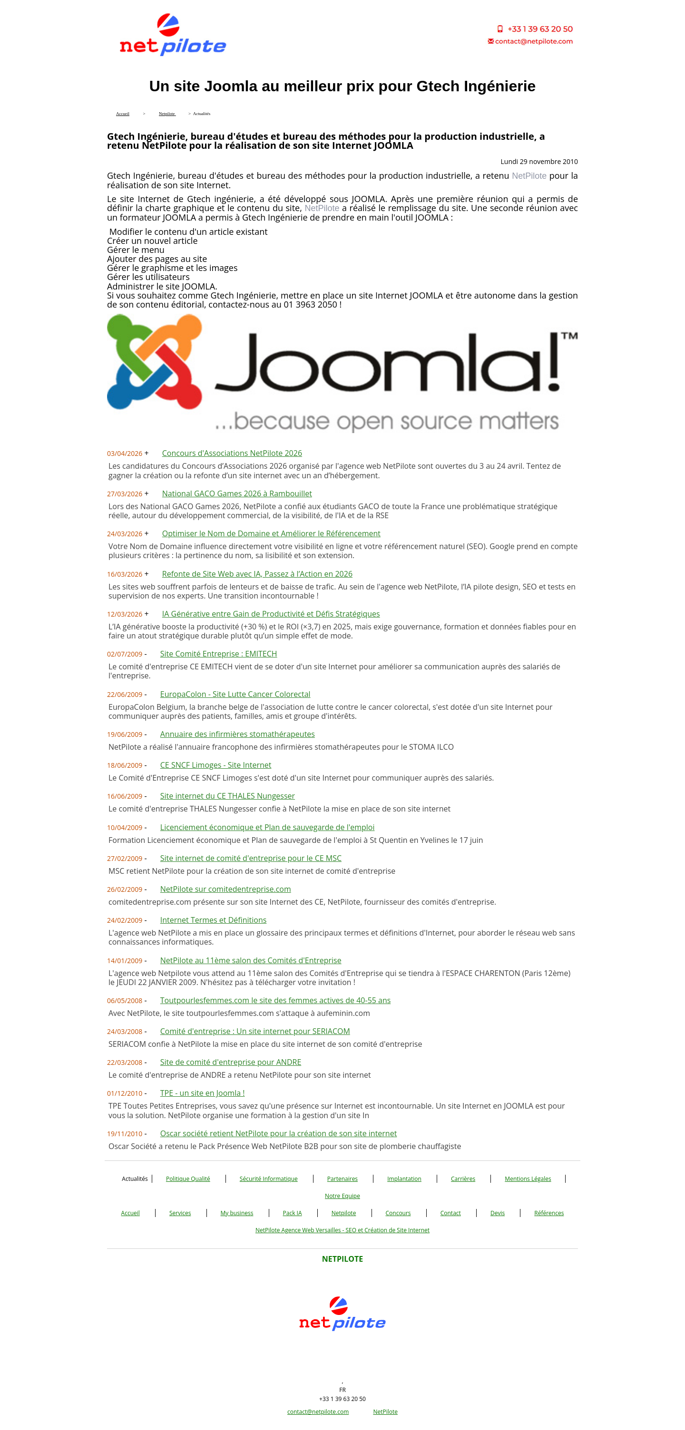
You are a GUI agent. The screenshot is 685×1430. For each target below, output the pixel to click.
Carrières (463, 1179)
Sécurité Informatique (269, 1179)
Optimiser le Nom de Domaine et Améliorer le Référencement (271, 533)
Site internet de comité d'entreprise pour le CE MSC (251, 858)
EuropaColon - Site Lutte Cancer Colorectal (235, 694)
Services (180, 1213)
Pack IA (292, 1213)
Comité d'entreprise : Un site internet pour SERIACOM (255, 1031)
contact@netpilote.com (318, 1412)
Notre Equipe (342, 1196)
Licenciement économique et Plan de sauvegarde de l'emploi (267, 827)
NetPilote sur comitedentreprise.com (225, 889)
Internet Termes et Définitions (213, 920)
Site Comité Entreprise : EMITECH (218, 653)
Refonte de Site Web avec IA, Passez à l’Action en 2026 (257, 574)
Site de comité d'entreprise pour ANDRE (230, 1062)
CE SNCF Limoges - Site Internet (216, 765)
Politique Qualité (188, 1179)
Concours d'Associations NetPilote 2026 (232, 453)
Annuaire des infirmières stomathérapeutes (237, 734)
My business (237, 1213)
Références (549, 1213)
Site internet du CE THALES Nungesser (227, 796)
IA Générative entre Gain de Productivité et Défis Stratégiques (271, 614)
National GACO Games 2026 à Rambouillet (237, 493)
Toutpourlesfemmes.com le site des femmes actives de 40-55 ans (275, 1000)
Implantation (404, 1179)
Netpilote (344, 1213)
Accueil (130, 1213)
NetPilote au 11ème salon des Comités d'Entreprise (251, 960)
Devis (497, 1213)
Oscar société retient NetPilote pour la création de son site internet (278, 1133)
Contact (450, 1213)
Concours (398, 1213)
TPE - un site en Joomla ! (202, 1093)
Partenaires (342, 1179)
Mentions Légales (528, 1179)
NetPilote (385, 1412)
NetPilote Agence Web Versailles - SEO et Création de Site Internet (342, 1230)
